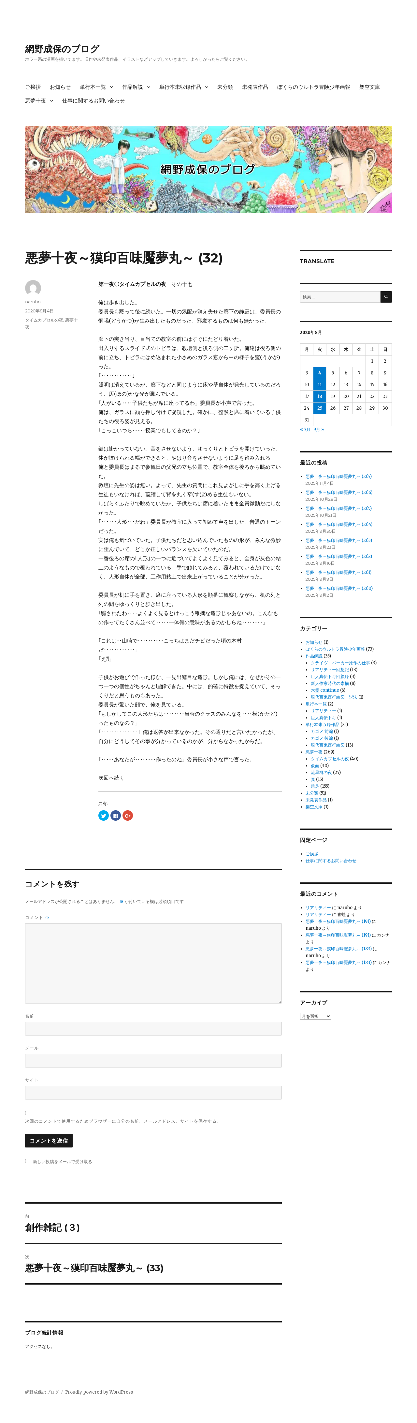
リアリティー (323, 711)
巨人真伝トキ (323, 717)
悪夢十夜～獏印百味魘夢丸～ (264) (339, 524)
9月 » (318, 429)
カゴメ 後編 (322, 738)
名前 (29, 1016)
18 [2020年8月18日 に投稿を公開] (319, 396)
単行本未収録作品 (180, 87)
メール (32, 1048)
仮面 (315, 765)
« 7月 (305, 429)
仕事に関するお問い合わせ (93, 101)
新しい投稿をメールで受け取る (62, 1161)
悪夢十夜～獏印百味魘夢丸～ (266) (339, 492)
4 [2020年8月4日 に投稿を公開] (319, 373)
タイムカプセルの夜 (44, 320)
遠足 (315, 786)
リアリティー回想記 (330, 669)
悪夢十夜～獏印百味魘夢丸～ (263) (339, 540)
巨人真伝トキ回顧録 (330, 676)
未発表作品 (255, 87)
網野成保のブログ (62, 49)
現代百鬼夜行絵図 (328, 745)
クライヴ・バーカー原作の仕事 (340, 663)
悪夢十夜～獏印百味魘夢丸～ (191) (338, 921)
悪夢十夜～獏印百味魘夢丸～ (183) (339, 949)
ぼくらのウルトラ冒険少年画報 (313, 87)
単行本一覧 (93, 87)
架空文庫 (369, 87)
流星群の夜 (321, 772)
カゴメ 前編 (322, 731)
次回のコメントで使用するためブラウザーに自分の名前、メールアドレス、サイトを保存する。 (123, 1121)
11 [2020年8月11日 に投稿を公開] (320, 384)
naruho (32, 301)
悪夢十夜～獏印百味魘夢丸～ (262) (339, 556)
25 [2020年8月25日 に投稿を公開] (320, 408)
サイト (32, 1080)
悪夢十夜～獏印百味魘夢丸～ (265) (339, 508)
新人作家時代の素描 (330, 683)
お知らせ (60, 87)
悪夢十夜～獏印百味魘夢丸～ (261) (338, 572)
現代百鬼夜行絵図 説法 (334, 697)
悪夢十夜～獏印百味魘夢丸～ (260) (339, 588)
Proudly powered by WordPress (99, 1392)
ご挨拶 (33, 87)
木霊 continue (325, 690)
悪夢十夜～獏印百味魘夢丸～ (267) (339, 476)
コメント (37, 917)
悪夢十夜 (35, 101)
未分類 (225, 87)
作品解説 (132, 87)
